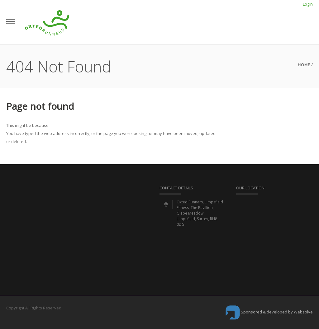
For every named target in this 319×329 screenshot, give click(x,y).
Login (308, 4)
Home (304, 64)
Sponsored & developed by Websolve (269, 312)
